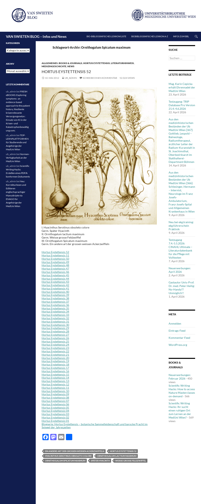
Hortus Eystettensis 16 (55, 371)
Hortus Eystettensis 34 (55, 311)
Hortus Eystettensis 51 (55, 255)
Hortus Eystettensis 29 (55, 328)
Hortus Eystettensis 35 (55, 308)
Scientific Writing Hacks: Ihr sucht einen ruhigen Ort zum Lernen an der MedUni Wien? (180, 410)
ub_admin (71, 77)
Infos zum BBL (181, 36)
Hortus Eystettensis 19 (55, 361)
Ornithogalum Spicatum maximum (65, 460)
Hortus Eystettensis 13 (55, 381)
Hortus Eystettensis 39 (55, 295)
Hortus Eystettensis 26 (55, 338)
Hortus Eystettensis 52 (66, 71)
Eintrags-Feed (177, 330)
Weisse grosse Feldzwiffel (130, 460)
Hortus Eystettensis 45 (55, 275)
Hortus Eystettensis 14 (55, 377)
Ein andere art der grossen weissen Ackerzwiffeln (74, 451)
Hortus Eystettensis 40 (55, 291)
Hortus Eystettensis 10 (55, 391)
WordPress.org (178, 344)
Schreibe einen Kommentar (100, 77)
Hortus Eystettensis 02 (55, 417)
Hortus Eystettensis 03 (55, 414)
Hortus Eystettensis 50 (55, 258)
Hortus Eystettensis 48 (55, 265)
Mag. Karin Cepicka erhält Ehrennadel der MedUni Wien (182, 87)
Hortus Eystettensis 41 (55, 288)
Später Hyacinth (100, 460)
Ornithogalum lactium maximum (116, 456)
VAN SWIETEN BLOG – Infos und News (36, 36)
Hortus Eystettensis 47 (55, 268)
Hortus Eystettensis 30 (55, 325)
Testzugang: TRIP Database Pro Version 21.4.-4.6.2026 (182, 105)
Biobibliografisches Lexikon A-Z (149, 36)
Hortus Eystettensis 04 (55, 410)
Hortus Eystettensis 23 (55, 348)
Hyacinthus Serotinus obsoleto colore (68, 456)
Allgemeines (50, 63)
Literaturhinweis (122, 63)
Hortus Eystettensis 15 (55, 374)
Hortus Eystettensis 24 (55, 344)
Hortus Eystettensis (96, 63)
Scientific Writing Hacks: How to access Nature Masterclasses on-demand (182, 391)
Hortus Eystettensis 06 (55, 404)
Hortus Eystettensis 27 (55, 334)
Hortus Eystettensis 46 (55, 272)
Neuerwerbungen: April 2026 (180, 269)
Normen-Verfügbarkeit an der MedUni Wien (17, 158)
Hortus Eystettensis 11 (55, 387)
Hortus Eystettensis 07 (55, 401)
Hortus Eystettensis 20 (55, 358)
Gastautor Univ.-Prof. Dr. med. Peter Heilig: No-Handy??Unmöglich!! (182, 288)
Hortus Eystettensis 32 (55, 318)
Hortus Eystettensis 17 (55, 367)
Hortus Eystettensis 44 (55, 278)
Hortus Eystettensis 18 (55, 364)
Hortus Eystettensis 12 (55, 384)
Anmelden (175, 323)
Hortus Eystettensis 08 (55, 397)
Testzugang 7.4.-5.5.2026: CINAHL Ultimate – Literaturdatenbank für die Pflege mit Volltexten (180, 248)
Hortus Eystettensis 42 (55, 285)
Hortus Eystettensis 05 (55, 407)
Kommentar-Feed (179, 337)
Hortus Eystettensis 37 (55, 301)
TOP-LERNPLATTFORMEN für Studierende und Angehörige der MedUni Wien (17, 142)
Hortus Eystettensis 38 (55, 298)
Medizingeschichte (54, 66)
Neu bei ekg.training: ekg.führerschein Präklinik (181, 225)
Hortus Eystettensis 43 (55, 281)
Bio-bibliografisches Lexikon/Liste (106, 36)
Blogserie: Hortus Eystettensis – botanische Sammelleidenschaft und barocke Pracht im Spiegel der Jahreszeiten (95, 425)
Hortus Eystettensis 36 (55, 305)
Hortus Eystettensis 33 (55, 315)
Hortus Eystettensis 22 (55, 351)
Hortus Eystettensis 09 (55, 394)
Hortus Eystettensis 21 (55, 354)
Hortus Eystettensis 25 (55, 341)
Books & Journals (70, 63)
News (70, 66)
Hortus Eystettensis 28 (55, 331)
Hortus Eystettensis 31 (55, 321)
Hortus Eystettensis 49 (55, 262)
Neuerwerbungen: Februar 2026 (180, 376)
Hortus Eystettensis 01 (55, 420)
